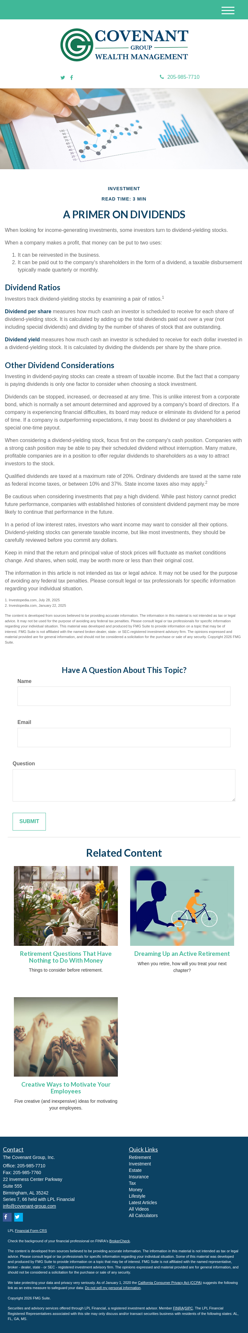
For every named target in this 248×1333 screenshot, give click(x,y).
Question (24, 763)
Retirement (140, 1157)
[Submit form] (29, 822)
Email (24, 722)
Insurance (139, 1176)
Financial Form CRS (31, 1231)
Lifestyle (137, 1196)
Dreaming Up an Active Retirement (182, 953)
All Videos (139, 1209)
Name (24, 681)
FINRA (178, 1308)
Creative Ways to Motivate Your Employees (65, 1088)
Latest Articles (143, 1202)
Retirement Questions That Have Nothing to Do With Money (66, 957)
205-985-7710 (180, 77)
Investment (140, 1163)
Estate (135, 1170)
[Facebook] (71, 78)
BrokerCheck (119, 1241)
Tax (132, 1183)
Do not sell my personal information (112, 1288)
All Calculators (143, 1215)
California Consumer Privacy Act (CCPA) (170, 1283)
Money (135, 1189)
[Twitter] (62, 78)
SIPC (189, 1308)
